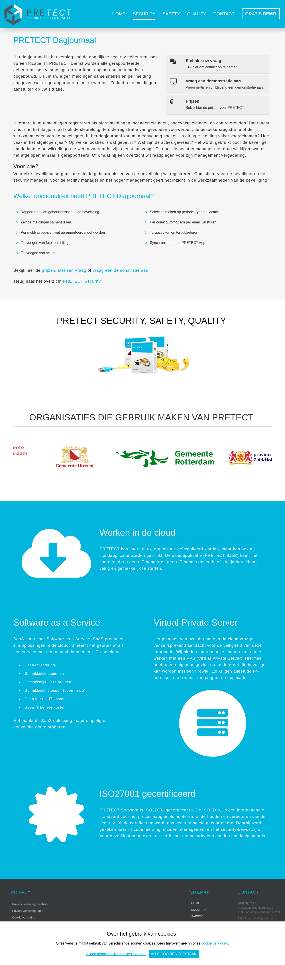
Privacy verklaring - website (30, 904)
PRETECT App (193, 243)
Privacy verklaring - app (27, 910)
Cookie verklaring (23, 917)
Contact (223, 13)
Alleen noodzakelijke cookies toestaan (116, 954)
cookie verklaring (215, 943)
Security (144, 13)
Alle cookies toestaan (174, 954)
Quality (196, 13)
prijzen (48, 270)
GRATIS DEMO (260, 13)
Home (119, 13)
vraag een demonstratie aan (120, 270)
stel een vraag (72, 270)
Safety (171, 13)
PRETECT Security (81, 281)
